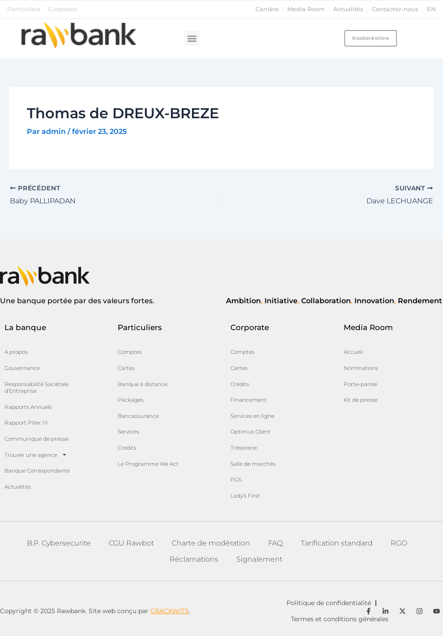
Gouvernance (22, 368)
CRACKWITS (169, 611)
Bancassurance (138, 416)
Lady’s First (245, 495)
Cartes (126, 368)
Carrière (267, 9)
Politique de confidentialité (328, 603)
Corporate (62, 9)
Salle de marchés (253, 463)
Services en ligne (252, 416)
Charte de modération (211, 543)
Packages (131, 399)
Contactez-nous (395, 9)
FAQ (275, 543)
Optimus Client (250, 431)
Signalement (259, 559)
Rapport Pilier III (26, 422)
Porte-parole (360, 384)
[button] (191, 38)
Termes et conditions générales (339, 619)
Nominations (361, 368)
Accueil (353, 351)
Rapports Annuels (28, 407)
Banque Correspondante (37, 470)
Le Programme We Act (148, 463)
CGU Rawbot (131, 543)
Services (128, 431)
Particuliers (24, 9)
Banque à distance (142, 384)
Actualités (348, 9)
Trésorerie (243, 447)
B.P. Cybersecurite (59, 543)
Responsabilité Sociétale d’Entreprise (36, 388)
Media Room (306, 9)
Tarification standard (337, 543)
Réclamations (194, 559)
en (431, 9)
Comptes (130, 351)
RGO (399, 543)
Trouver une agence (35, 454)
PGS (236, 479)
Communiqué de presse (36, 438)
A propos (16, 351)
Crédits (127, 447)
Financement (248, 399)
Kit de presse (361, 399)
